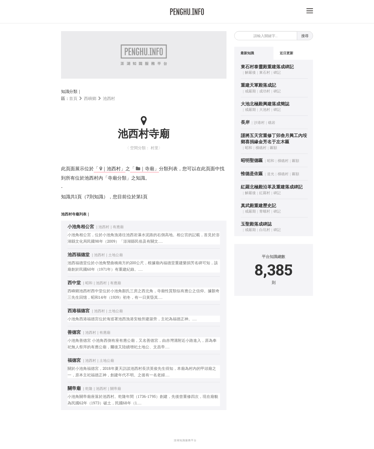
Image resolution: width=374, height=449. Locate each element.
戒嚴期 (250, 91)
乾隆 (88, 388)
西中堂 (74, 282)
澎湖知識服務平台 (185, 440)
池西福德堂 (79, 254)
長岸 (245, 122)
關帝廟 (74, 388)
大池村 (264, 109)
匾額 (273, 147)
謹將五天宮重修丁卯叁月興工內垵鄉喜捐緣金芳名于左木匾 (274, 139)
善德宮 (74, 332)
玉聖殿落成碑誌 (256, 224)
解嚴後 (250, 72)
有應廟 (118, 226)
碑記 (277, 72)
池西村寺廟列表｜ (75, 214)
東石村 (264, 72)
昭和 (88, 282)
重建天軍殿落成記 (258, 85)
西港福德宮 (79, 311)
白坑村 (264, 229)
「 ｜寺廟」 (144, 168)
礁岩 (271, 122)
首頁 (73, 98)
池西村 (109, 98)
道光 (270, 174)
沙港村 (259, 122)
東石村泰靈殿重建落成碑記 (267, 67)
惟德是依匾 (252, 174)
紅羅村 (264, 192)
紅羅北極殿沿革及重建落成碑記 (272, 187)
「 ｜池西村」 (109, 168)
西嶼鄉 (90, 98)
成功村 (264, 91)
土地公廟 (115, 254)
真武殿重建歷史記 (258, 205)
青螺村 (264, 211)
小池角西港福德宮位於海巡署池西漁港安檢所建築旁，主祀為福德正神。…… (132, 318)
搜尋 (305, 35)
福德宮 (74, 360)
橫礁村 (261, 147)
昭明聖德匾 (252, 160)
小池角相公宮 (81, 226)
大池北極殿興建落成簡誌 (265, 104)
